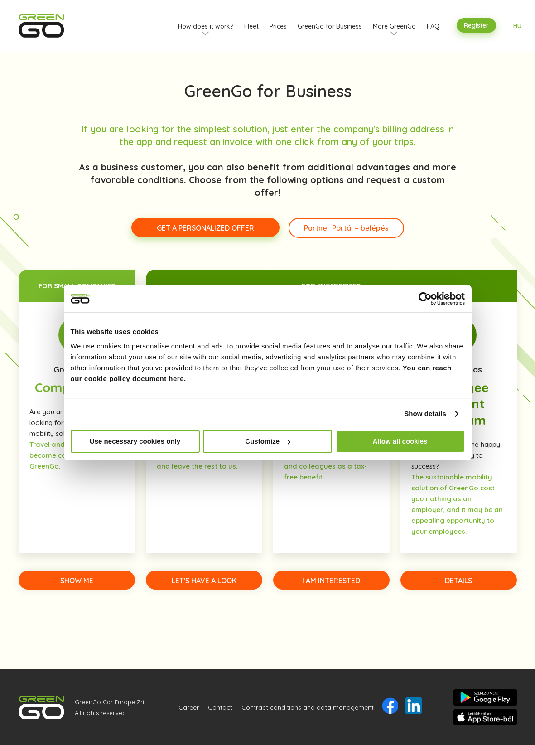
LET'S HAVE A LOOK (204, 580)
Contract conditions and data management (307, 707)
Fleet (251, 26)
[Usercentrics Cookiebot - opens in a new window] (425, 298)
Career (188, 707)
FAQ (433, 26)
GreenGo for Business (330, 26)
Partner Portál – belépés (346, 227)
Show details (425, 413)
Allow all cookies (400, 441)
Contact (220, 707)
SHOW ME (76, 580)
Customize (267, 441)
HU (517, 26)
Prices (278, 26)
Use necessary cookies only (135, 441)
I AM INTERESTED (331, 580)
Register (476, 25)
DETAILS (458, 580)
